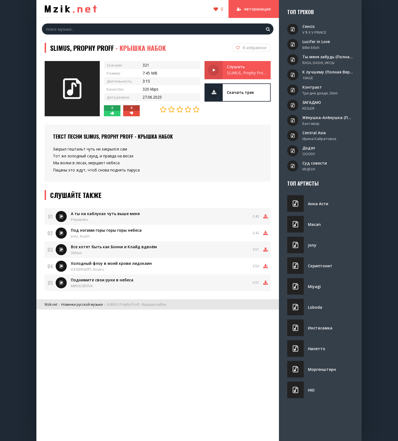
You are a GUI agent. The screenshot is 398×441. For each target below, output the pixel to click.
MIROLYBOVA (82, 285)
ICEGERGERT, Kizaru (87, 269)
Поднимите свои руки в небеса (102, 279)
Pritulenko (79, 219)
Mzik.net (51, 304)
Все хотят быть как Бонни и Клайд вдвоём (114, 246)
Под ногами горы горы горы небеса (106, 230)
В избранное (251, 47)
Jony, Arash (80, 236)
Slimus (76, 252)
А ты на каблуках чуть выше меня (105, 213)
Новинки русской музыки (82, 304)
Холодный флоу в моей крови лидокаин (111, 263)
